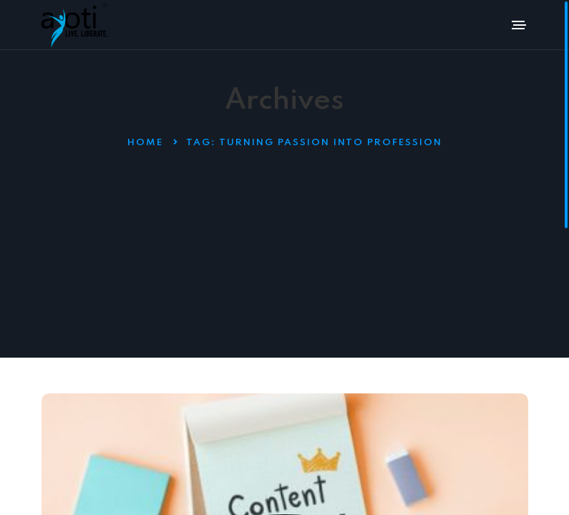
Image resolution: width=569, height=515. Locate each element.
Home (145, 142)
